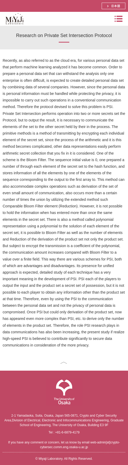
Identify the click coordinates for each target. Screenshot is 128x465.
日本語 (113, 6)
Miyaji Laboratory (13, 25)
